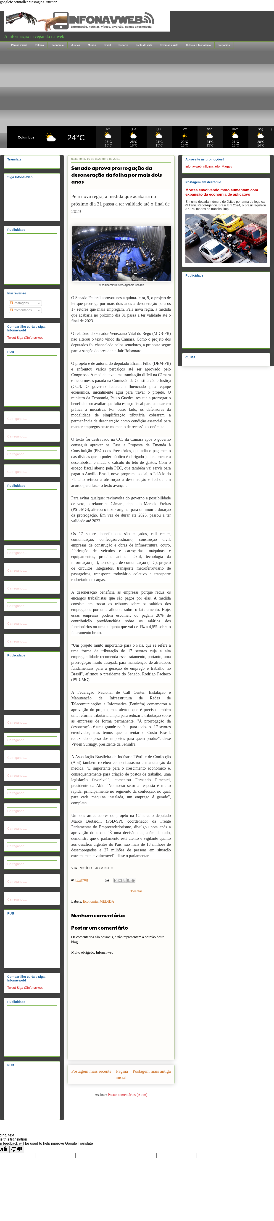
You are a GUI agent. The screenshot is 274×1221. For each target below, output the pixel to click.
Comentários (21, 310)
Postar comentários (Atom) (127, 1095)
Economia (58, 45)
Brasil (107, 45)
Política (39, 45)
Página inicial (19, 45)
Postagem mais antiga (152, 1071)
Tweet (11, 337)
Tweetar (136, 891)
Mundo (92, 45)
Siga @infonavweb (30, 337)
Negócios (224, 45)
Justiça (75, 45)
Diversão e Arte (169, 45)
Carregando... (17, 419)
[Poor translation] (16, 1149)
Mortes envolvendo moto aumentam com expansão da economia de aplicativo (221, 192)
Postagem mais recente (91, 1071)
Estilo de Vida (144, 45)
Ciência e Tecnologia (198, 45)
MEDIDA (107, 901)
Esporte (123, 45)
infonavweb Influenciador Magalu (208, 166)
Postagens (19, 303)
